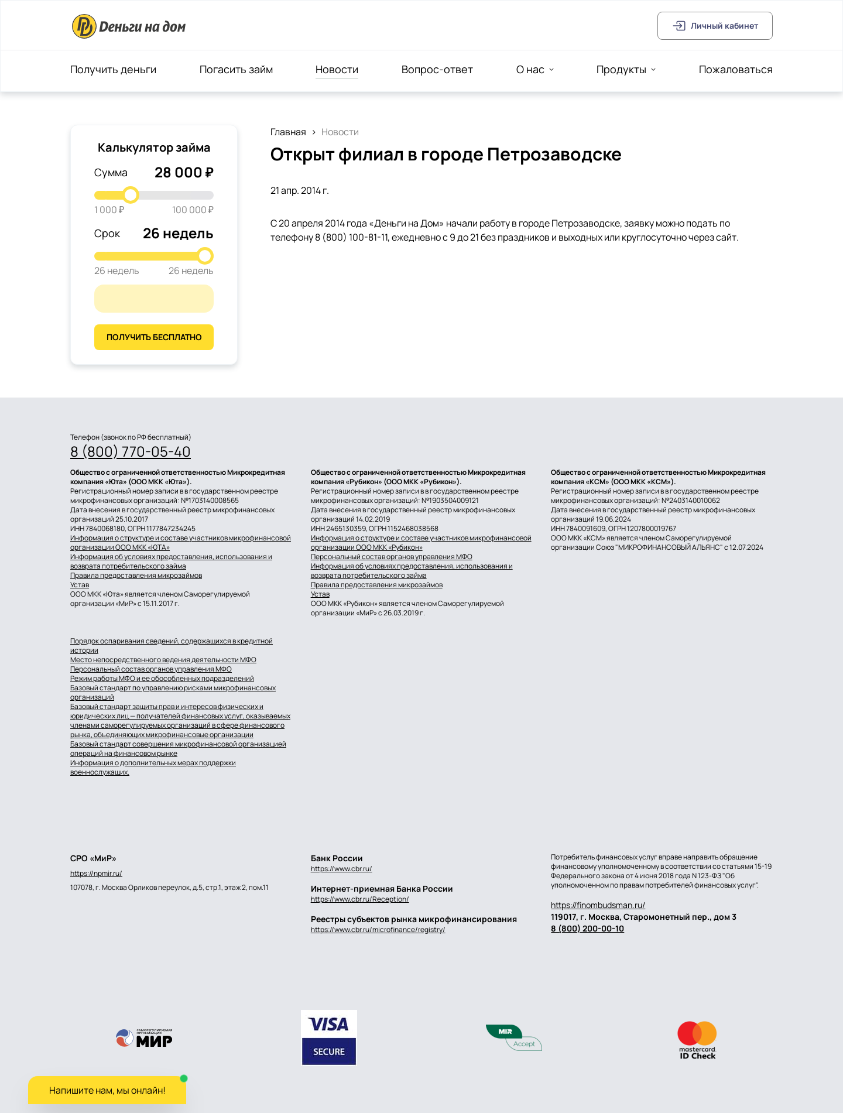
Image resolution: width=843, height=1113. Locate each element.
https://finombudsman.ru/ (598, 904)
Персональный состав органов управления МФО (391, 556)
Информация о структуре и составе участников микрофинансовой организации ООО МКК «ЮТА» (180, 542)
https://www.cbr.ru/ (341, 869)
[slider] (130, 195)
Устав (79, 585)
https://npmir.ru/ (96, 873)
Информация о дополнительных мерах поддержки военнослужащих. (153, 767)
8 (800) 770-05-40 (130, 451)
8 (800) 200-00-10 (587, 928)
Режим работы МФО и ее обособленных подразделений (162, 678)
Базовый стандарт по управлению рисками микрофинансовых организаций (173, 692)
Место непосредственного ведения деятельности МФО (163, 660)
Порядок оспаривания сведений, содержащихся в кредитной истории (171, 645)
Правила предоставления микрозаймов (136, 575)
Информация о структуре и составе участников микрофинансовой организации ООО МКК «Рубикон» (421, 542)
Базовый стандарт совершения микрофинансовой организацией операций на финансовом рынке (178, 748)
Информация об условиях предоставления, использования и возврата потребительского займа (171, 561)
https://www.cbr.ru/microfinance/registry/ (378, 929)
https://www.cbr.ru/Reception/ (360, 899)
